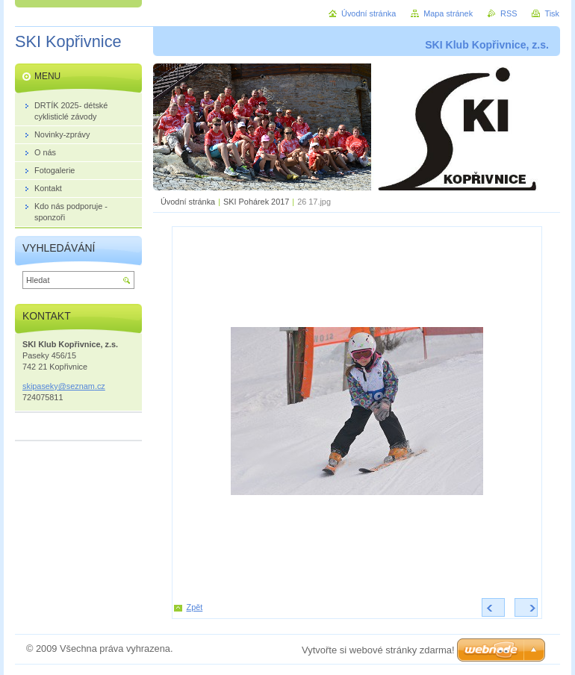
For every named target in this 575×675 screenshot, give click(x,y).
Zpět (195, 607)
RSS (508, 13)
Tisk (551, 13)
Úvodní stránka (188, 201)
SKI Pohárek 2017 (256, 201)
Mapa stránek (448, 13)
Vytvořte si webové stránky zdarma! (378, 650)
